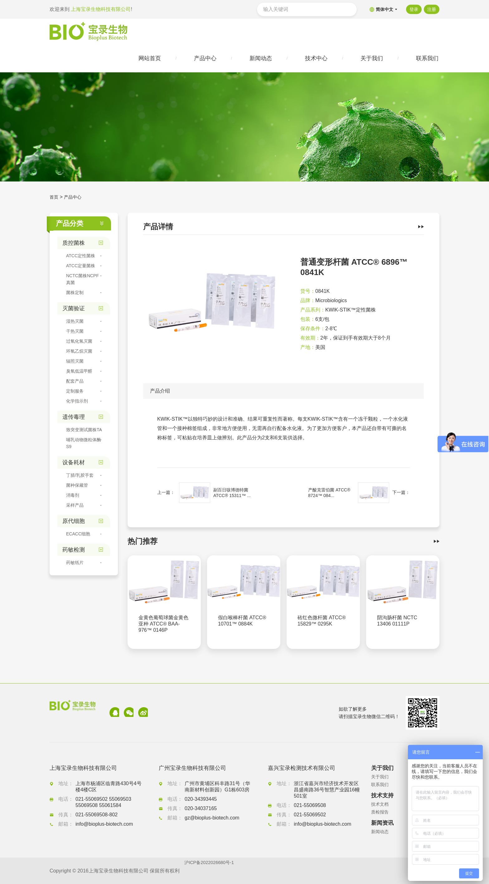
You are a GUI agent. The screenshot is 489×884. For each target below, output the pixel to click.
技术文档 (381, 804)
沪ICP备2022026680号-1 (212, 870)
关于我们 (381, 777)
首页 (55, 199)
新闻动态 (381, 831)
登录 (412, 9)
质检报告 (381, 812)
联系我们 (381, 784)
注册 (431, 9)
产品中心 (75, 199)
